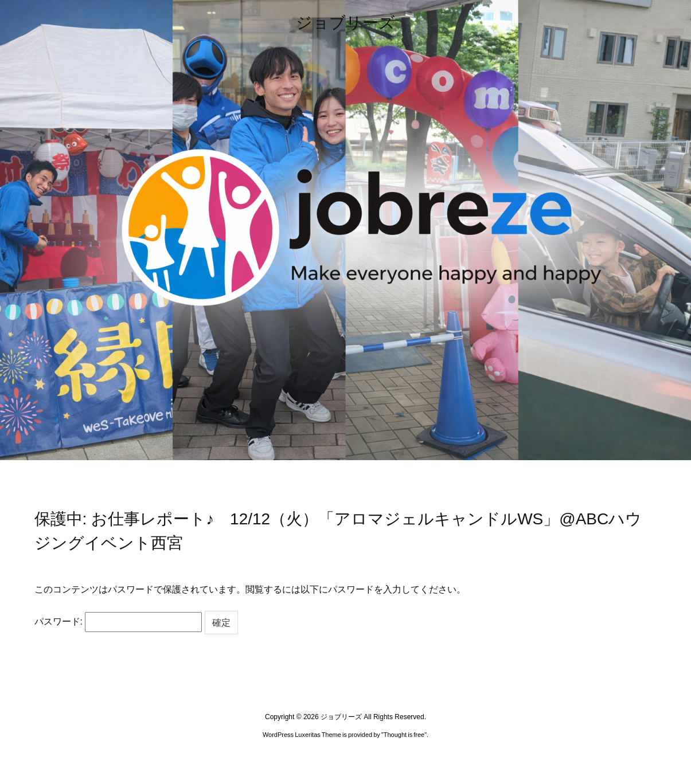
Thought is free (404, 734)
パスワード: (118, 621)
